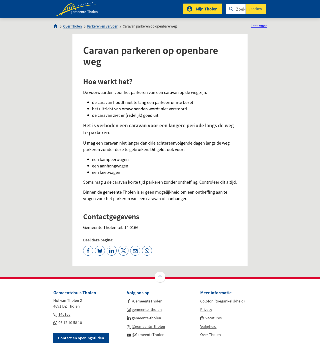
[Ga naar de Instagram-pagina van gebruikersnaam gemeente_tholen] (144, 309)
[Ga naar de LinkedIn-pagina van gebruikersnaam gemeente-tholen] (144, 317)
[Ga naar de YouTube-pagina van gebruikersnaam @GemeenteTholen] (146, 334)
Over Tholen (72, 26)
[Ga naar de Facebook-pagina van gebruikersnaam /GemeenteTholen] (145, 301)
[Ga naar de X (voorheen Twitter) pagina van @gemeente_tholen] (146, 326)
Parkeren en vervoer (102, 26)
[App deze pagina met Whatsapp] (147, 251)
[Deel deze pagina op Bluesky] (100, 251)
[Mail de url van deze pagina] (135, 251)
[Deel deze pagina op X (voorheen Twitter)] (123, 251)
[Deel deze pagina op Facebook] (88, 251)
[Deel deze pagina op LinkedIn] (112, 251)
